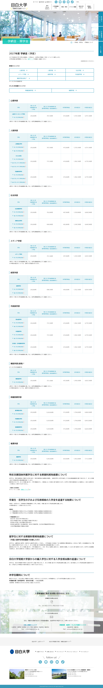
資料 (42, 2)
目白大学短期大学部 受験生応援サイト (60, 641)
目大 (47, 7)
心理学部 (22, 70)
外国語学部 (78, 74)
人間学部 (50, 70)
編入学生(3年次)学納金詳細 (19, 166)
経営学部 (50, 74)
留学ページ (31, 59)
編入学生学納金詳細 (19, 151)
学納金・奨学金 (79, 42)
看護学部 (71, 90)
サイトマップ (60, 651)
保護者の (49, 2)
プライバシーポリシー (72, 651)
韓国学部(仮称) (22, 78)
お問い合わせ (50, 651)
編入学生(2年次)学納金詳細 (19, 163)
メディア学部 (22, 74)
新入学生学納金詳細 (19, 117)
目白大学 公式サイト (38, 641)
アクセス (36, 2)
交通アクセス (40, 651)
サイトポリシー (85, 651)
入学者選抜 (56, 7)
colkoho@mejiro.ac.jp (32, 629)
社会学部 (78, 70)
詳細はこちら (25, 489)
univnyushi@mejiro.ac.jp (74, 629)
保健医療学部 (29, 90)
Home (71, 42)
